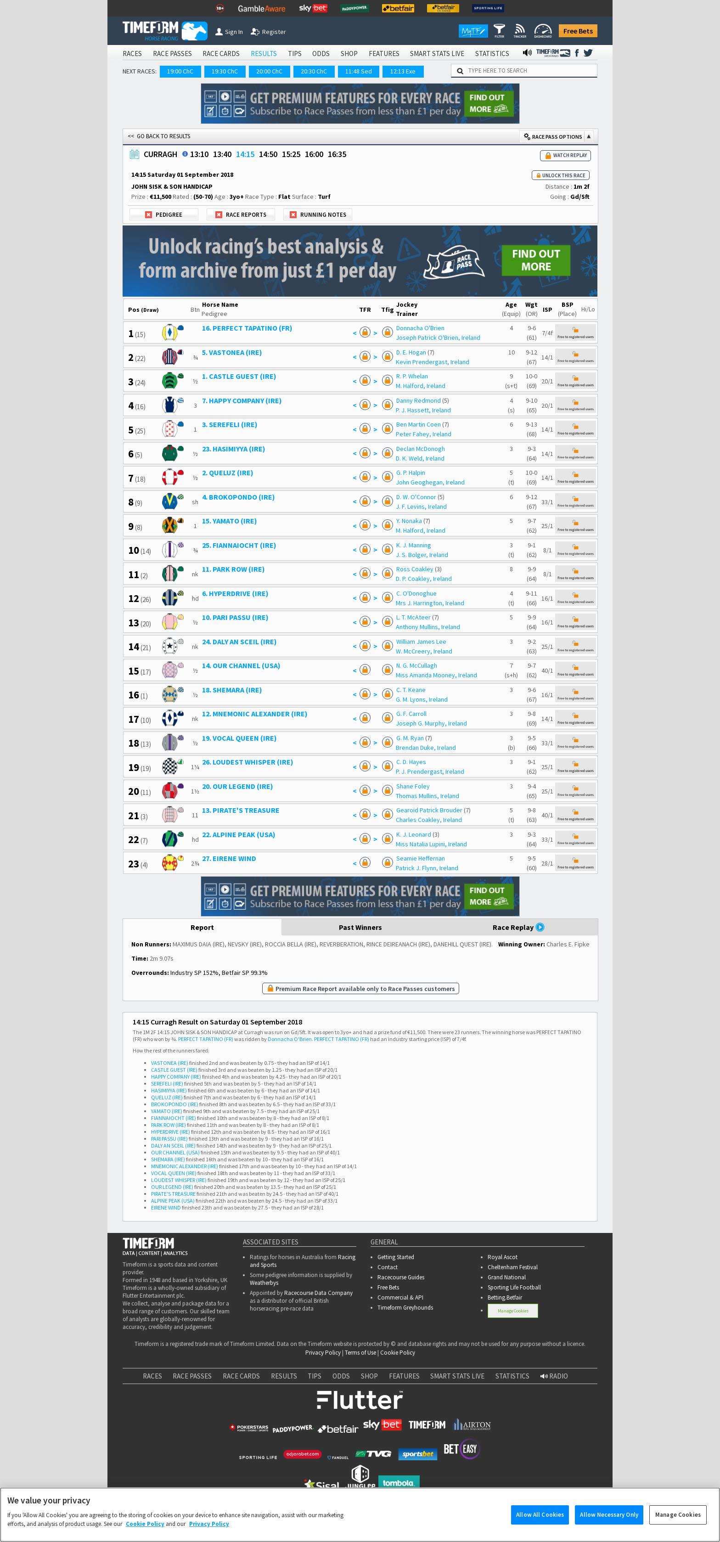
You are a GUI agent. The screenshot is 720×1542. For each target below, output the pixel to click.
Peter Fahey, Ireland (423, 434)
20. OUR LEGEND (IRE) (237, 786)
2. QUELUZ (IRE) (227, 472)
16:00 (314, 154)
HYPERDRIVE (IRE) (170, 1131)
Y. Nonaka (409, 521)
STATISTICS (492, 53)
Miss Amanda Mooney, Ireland (436, 675)
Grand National (507, 1277)
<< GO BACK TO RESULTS (159, 136)
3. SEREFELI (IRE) (230, 424)
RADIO (554, 1376)
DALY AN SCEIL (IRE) (173, 1145)
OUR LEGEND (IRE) (172, 1186)
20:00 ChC (269, 71)
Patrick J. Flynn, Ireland (427, 868)
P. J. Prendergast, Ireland (430, 771)
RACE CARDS (221, 53)
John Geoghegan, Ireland (430, 482)
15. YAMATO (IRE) (229, 520)
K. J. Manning (413, 545)
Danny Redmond (418, 400)
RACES (132, 53)
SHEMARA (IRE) (168, 1159)
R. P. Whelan (412, 376)
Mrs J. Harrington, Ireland (430, 603)
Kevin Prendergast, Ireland (432, 362)
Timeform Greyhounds (405, 1307)
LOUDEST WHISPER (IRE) (179, 1179)
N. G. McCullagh (416, 665)
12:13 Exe (403, 71)
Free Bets (578, 30)
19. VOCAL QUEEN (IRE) (239, 738)
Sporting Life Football (514, 1287)
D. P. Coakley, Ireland (424, 578)
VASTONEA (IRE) (169, 1062)
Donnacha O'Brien (420, 328)
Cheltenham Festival (513, 1267)
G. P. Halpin (410, 472)
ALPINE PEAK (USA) (173, 1200)
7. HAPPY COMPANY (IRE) (242, 400)
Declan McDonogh (420, 449)
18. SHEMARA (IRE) (232, 689)
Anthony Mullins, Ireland (428, 627)
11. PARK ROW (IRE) (233, 569)
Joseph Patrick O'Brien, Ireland (438, 337)
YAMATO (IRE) (166, 1111)
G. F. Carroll (411, 713)
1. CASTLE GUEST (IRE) (239, 376)
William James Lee (421, 641)
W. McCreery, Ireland (424, 651)
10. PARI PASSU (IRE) (235, 617)
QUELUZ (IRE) (167, 1097)
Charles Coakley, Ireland (429, 820)
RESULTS (264, 53)
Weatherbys (264, 1283)
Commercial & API (400, 1297)
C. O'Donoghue (416, 593)
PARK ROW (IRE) (168, 1124)
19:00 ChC (180, 71)
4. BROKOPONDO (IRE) (238, 496)
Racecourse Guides (400, 1277)
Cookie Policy (397, 1352)
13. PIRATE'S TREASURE (241, 810)
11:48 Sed (358, 71)
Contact (387, 1267)
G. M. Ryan (410, 738)
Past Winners (360, 927)
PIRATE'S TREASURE (173, 1193)
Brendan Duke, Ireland (426, 747)
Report (202, 927)
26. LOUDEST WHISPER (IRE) (247, 761)
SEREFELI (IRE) (167, 1083)
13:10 (199, 154)
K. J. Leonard (413, 834)
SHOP (349, 53)
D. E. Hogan (411, 352)
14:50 (268, 154)
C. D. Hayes (411, 762)
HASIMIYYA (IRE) (169, 1090)
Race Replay (519, 927)
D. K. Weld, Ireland (420, 458)
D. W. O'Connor (416, 497)
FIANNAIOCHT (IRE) (173, 1117)
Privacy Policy (323, 1352)
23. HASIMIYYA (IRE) (233, 448)
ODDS (321, 53)
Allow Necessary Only (609, 1524)
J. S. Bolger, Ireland (422, 555)
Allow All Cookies (540, 1524)
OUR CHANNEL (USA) (175, 1152)
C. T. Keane (411, 690)
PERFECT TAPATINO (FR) (205, 1039)
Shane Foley (413, 786)
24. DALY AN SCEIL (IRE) (239, 641)
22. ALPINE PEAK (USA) (239, 834)
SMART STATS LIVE (437, 53)
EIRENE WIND (166, 1207)
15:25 (291, 154)
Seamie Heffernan (420, 858)
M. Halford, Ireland (420, 386)
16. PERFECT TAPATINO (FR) (247, 327)
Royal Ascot (503, 1257)
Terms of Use (360, 1352)
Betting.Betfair (505, 1297)
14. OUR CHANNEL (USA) (241, 665)
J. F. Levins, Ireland (421, 506)
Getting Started (395, 1257)
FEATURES (384, 53)
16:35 (337, 154)
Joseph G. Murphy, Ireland (431, 723)
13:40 (222, 154)
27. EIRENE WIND (229, 858)
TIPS (295, 53)
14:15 (245, 154)
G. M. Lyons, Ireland (422, 699)
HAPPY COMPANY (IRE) (176, 1076)
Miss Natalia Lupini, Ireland (431, 844)
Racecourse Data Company (318, 1293)
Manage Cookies (513, 1311)
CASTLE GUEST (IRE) (174, 1069)
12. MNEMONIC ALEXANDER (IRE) (255, 713)
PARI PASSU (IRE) (169, 1138)
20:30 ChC (314, 71)
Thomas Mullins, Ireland (427, 796)
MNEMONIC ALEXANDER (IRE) (184, 1166)
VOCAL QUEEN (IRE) (174, 1173)
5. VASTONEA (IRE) (232, 352)
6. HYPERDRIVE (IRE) (235, 593)
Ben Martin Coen (418, 424)
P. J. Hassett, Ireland (423, 410)
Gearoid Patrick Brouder (429, 810)
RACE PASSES (172, 53)
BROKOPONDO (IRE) (174, 1104)
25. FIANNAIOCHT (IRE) (239, 545)
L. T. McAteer (413, 617)
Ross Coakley (414, 569)
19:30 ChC (225, 71)
